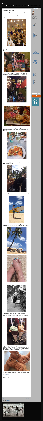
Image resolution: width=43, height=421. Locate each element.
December (34, 35)
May (34, 73)
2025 (33, 25)
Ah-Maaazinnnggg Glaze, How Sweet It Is (36, 48)
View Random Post (36, 96)
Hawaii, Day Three (35, 64)
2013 (33, 82)
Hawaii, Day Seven (35, 59)
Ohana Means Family (36, 69)
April (34, 74)
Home (17, 398)
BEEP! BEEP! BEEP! (36, 61)
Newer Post (5, 398)
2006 (33, 90)
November (34, 36)
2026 (33, 24)
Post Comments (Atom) (9, 400)
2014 (33, 81)
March (34, 75)
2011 (33, 84)
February (34, 76)
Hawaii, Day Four (35, 63)
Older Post (28, 398)
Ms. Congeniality (7, 4)
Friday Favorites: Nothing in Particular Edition (36, 43)
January (34, 77)
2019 (33, 32)
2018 (33, 33)
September (34, 38)
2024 (33, 26)
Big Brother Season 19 (36, 44)
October (34, 37)
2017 (33, 34)
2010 (33, 85)
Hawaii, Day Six (35, 60)
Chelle (36, 11)
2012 (33, 83)
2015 (33, 80)
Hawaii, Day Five (35, 62)
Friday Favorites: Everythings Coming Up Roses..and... (36, 52)
